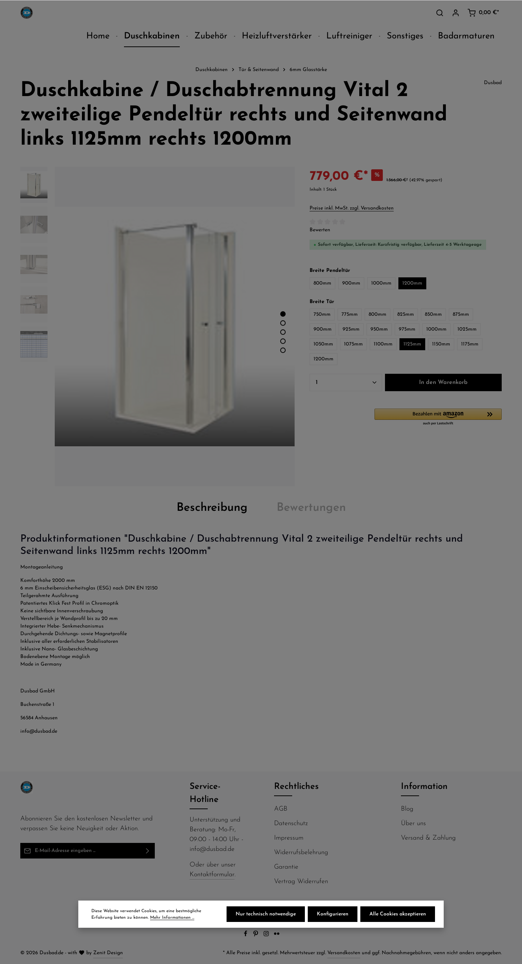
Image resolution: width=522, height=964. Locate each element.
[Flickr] (277, 935)
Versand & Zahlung (428, 838)
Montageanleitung (41, 567)
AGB (280, 809)
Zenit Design (108, 953)
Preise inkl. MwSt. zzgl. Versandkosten (352, 208)
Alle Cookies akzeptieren (397, 914)
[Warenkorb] (483, 12)
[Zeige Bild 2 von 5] (283, 323)
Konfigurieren (332, 914)
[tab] (212, 507)
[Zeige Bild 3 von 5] (283, 332)
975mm (407, 329)
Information (424, 786)
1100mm (383, 344)
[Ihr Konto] (455, 12)
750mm (322, 314)
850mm (433, 314)
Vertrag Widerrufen (301, 881)
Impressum (288, 838)
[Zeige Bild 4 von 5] (283, 341)
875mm (461, 314)
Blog (407, 809)
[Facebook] (246, 935)
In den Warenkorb (443, 382)
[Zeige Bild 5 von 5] (283, 350)
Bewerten (320, 230)
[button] (438, 417)
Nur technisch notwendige (266, 914)
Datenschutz (291, 823)
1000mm (381, 283)
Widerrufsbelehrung (301, 852)
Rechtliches (296, 786)
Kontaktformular (212, 874)
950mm (379, 329)
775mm (349, 314)
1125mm (412, 344)
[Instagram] (267, 935)
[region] (157, 327)
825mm (405, 314)
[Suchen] (439, 12)
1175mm (469, 344)
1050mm (323, 344)
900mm (351, 283)
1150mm (441, 344)
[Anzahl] (346, 382)
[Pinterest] (256, 935)
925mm (351, 329)
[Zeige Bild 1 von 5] (283, 314)
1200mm (412, 283)
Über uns (413, 823)
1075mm (353, 344)
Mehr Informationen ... (172, 917)
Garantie (286, 867)
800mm (322, 283)
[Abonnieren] (148, 851)
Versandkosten (343, 953)
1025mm (467, 329)
